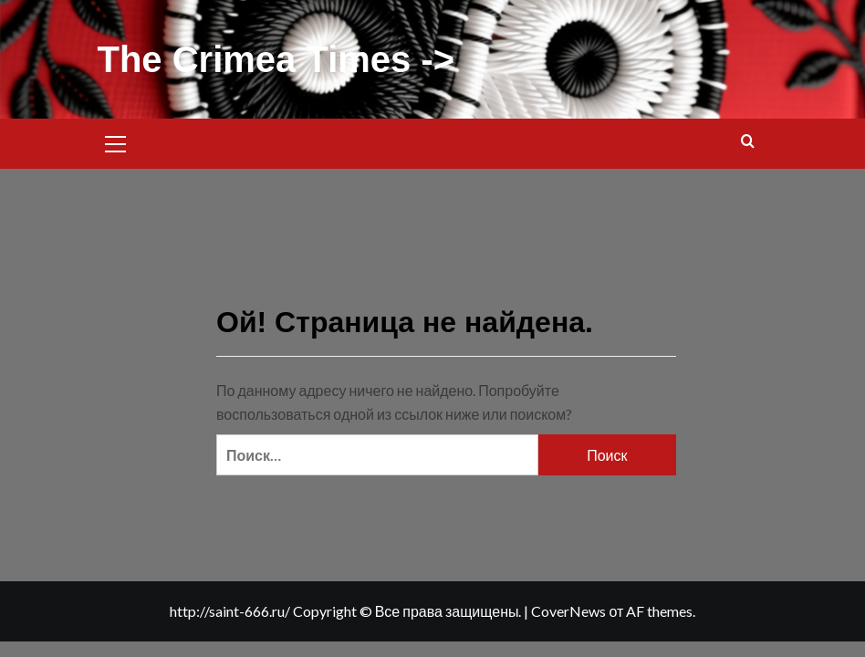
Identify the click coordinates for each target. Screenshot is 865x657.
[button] (116, 141)
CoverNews (568, 611)
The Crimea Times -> (276, 59)
